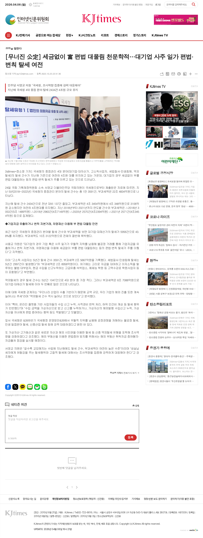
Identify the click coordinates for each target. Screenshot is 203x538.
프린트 (179, 74)
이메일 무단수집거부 (118, 498)
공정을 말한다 (13, 48)
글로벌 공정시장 (161, 172)
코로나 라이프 (160, 216)
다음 (77, 487)
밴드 (44, 387)
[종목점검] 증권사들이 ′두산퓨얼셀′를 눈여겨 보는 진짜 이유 (172, 381)
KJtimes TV (157, 86)
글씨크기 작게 (196, 74)
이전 (67, 487)
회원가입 (149, 4)
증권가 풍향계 (160, 347)
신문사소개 (13, 498)
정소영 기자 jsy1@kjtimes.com (19, 73)
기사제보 (116, 4)
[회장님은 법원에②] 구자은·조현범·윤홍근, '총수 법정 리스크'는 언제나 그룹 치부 (172, 201)
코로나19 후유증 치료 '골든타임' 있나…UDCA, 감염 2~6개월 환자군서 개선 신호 (172, 249)
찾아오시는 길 (29, 498)
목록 (167, 74)
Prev (150, 108)
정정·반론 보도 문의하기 (155, 498)
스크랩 (184, 74)
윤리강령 (44, 498)
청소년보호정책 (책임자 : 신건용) (88, 498)
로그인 (158, 4)
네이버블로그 (30, 387)
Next (193, 108)
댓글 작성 (12, 415)
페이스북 (8, 387)
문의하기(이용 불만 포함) (133, 4)
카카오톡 (23, 387)
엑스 (15, 387)
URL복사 (161, 74)
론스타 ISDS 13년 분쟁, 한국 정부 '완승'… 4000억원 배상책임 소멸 (172, 206)
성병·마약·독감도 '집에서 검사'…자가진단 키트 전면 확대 (172, 245)
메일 (173, 74)
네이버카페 (37, 387)
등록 (130, 437)
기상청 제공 (36, 6)
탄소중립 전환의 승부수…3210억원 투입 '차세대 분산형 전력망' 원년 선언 (172, 337)
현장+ (154, 260)
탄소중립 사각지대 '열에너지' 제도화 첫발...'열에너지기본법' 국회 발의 (172, 332)
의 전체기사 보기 (123, 372)
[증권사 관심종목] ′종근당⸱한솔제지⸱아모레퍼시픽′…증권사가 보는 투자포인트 (172, 376)
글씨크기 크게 (190, 74)
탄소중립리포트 (161, 304)
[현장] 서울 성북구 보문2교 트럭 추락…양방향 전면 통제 (172, 293)
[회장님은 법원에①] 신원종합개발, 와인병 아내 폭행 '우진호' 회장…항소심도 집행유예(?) (172, 288)
